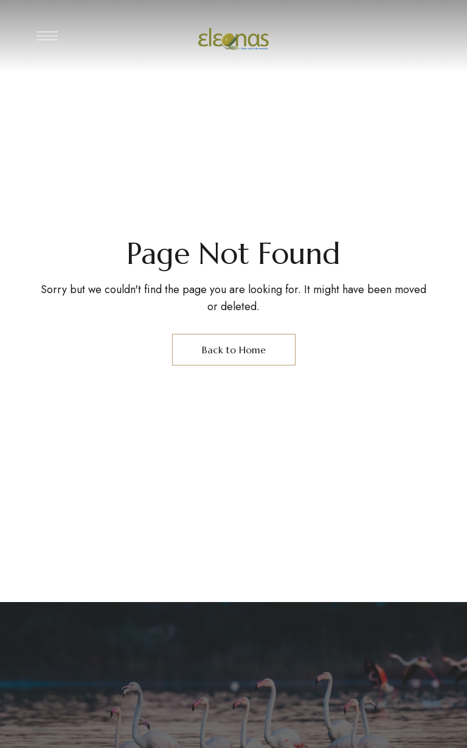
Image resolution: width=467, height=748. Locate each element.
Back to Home (234, 350)
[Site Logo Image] (233, 40)
